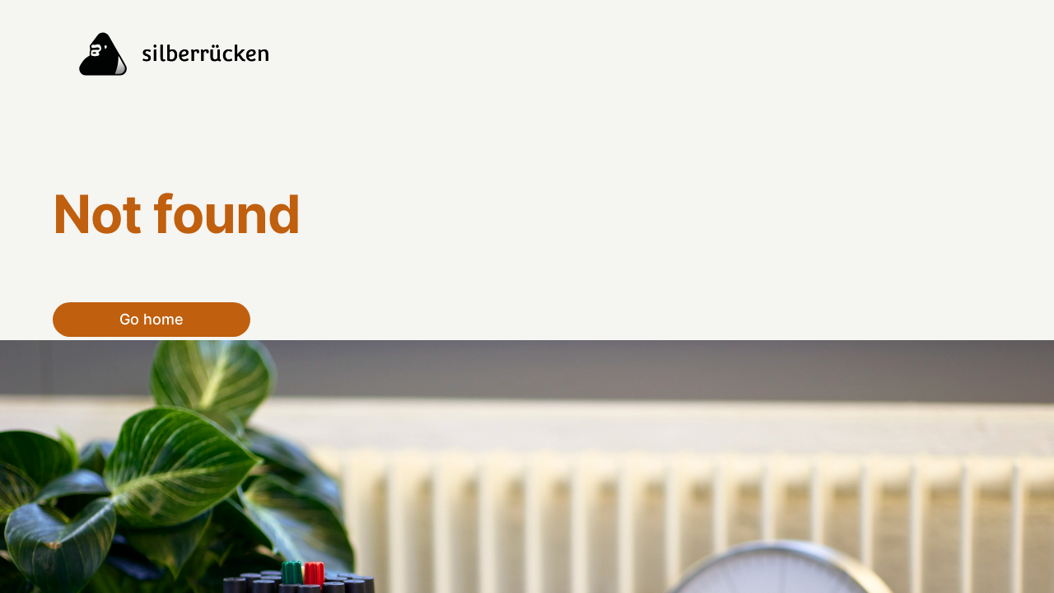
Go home (151, 319)
